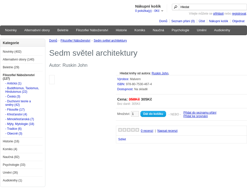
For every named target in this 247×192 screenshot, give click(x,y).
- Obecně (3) (13, 133)
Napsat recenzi (167, 131)
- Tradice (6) (13, 129)
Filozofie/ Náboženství (92, 30)
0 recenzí (147, 131)
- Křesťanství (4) (16, 114)
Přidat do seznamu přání (200, 112)
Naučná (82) (11, 157)
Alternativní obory (37, 30)
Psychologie (180, 30)
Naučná (158, 30)
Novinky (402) (12, 51)
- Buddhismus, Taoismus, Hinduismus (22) (22, 89)
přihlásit (218, 13)
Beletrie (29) (11, 67)
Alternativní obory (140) (18, 59)
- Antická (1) (13, 83)
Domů (163, 21)
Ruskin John (160, 73)
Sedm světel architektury (110, 40)
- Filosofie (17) (15, 109)
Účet (202, 21)
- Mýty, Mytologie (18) (19, 124)
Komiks (139, 30)
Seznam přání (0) (183, 21)
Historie (121, 30)
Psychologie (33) (14, 165)
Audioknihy (222, 30)
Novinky (11, 30)
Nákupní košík (218, 21)
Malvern (135, 79)
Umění (201, 30)
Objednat (238, 21)
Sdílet (122, 139)
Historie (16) (11, 141)
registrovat (239, 13)
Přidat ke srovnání (195, 116)
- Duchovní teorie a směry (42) (18, 103)
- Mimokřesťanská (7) (19, 119)
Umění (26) (10, 172)
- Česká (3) (12, 96)
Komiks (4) (10, 149)
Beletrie (62, 30)
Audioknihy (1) (12, 180)
